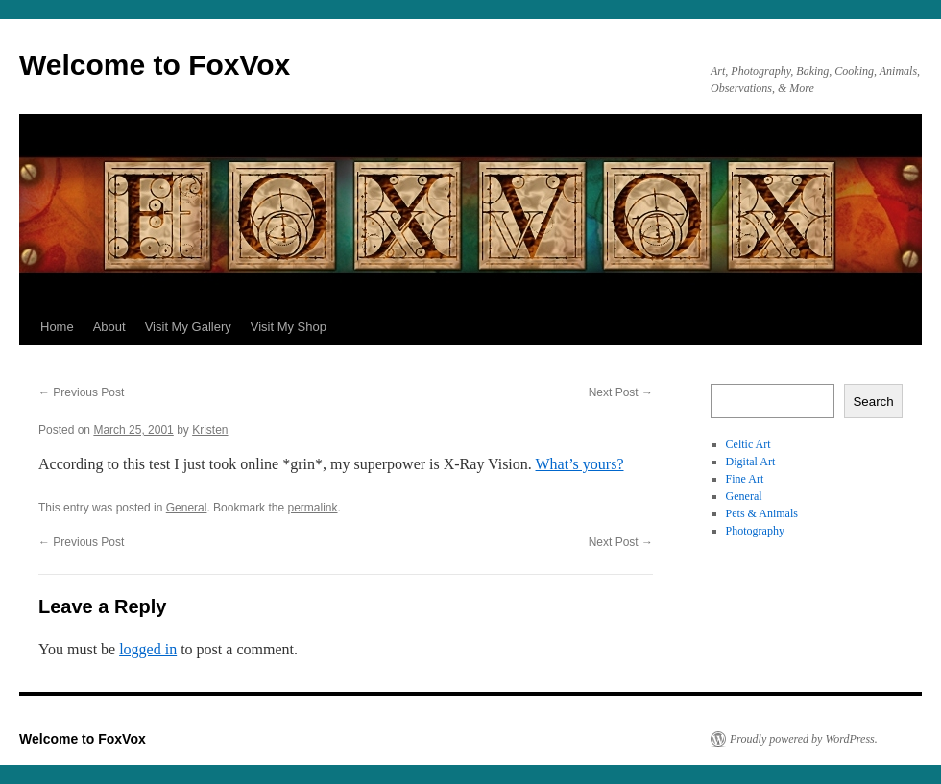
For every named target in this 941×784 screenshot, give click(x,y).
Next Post (621, 392)
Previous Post (81, 392)
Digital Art (751, 461)
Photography (755, 530)
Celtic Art (748, 444)
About (109, 327)
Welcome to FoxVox (154, 65)
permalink (312, 507)
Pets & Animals (762, 513)
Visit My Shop (288, 327)
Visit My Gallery (188, 327)
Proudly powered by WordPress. (804, 739)
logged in (148, 649)
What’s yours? (580, 464)
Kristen (210, 430)
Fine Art (745, 479)
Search (873, 401)
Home (57, 327)
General (186, 507)
